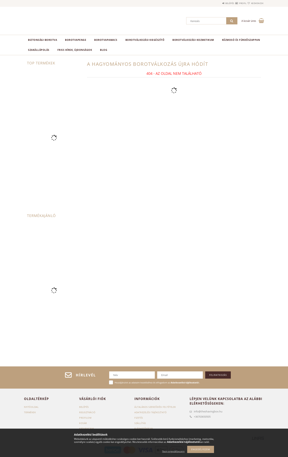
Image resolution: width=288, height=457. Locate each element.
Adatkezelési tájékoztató (150, 412)
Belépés (217, 3)
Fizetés (138, 417)
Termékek (30, 412)
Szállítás (140, 423)
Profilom (85, 417)
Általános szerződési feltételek (155, 406)
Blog (103, 50)
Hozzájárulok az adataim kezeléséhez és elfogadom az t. (157, 382)
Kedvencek (255, 3)
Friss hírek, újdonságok (74, 50)
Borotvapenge (75, 40)
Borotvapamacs (105, 40)
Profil (235, 3)
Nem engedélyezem (173, 451)
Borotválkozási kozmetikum (193, 40)
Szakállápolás (38, 50)
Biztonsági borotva (42, 40)
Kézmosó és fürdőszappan (241, 40)
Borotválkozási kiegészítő (145, 40)
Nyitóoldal (31, 406)
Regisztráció (87, 412)
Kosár (83, 423)
